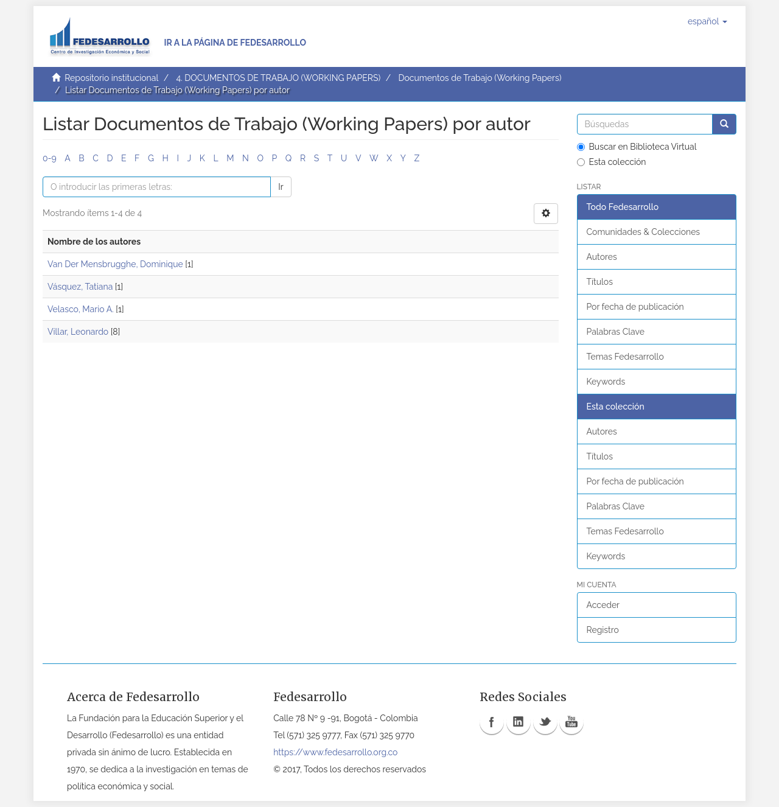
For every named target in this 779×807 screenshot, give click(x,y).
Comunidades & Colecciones (643, 232)
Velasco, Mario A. (80, 309)
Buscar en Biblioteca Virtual (637, 147)
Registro (603, 630)
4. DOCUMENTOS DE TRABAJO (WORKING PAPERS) (278, 78)
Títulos (600, 282)
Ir (280, 187)
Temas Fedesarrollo (625, 357)
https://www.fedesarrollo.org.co (335, 752)
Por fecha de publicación (635, 307)
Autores (602, 257)
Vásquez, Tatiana (80, 287)
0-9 (50, 158)
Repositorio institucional (111, 78)
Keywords (606, 381)
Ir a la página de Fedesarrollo (235, 42)
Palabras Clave (616, 332)
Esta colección (611, 162)
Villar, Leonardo (77, 332)
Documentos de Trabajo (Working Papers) (479, 78)
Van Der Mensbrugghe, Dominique (115, 264)
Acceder (603, 605)
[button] (707, 21)
